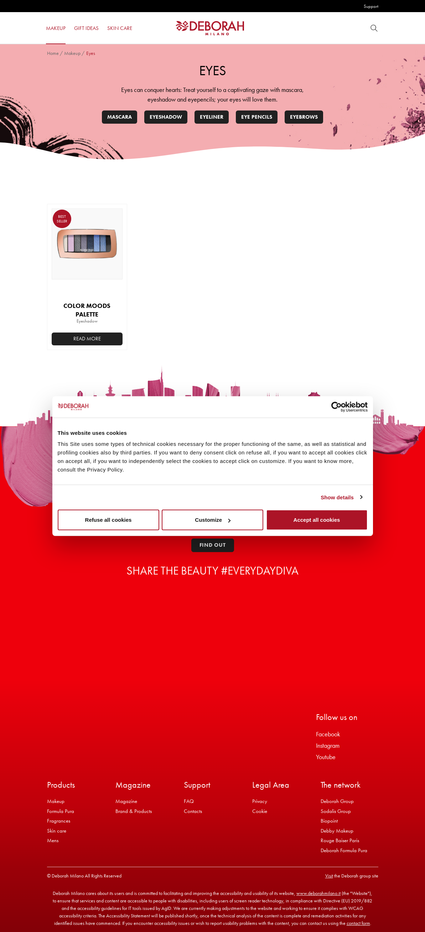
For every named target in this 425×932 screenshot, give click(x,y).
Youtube (326, 757)
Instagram (328, 745)
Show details (337, 497)
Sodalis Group (336, 811)
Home (53, 53)
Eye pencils (256, 116)
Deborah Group (337, 801)
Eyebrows (304, 116)
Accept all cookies (317, 520)
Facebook (328, 734)
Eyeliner (211, 116)
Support (371, 6)
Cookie (259, 811)
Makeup (72, 53)
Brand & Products (133, 811)
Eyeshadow (166, 116)
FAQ (189, 801)
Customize (212, 520)
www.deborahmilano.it (318, 893)
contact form (358, 923)
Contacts (193, 811)
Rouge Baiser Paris (340, 840)
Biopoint (329, 820)
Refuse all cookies (108, 520)
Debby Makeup (337, 830)
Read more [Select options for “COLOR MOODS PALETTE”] (87, 338)
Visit (329, 875)
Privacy (259, 801)
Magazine (126, 801)
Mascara (119, 116)
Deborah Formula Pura (344, 850)
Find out (212, 545)
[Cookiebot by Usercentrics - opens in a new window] (336, 406)
